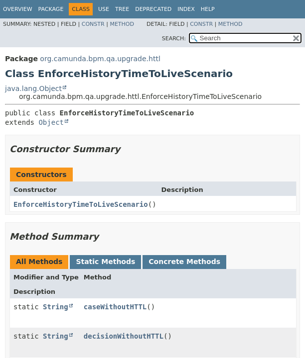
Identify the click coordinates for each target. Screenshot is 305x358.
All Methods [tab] (39, 262)
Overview (17, 9)
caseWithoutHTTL (115, 307)
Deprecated (153, 9)
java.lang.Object (33, 88)
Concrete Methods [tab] (184, 262)
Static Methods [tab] (105, 262)
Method (122, 24)
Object (51, 122)
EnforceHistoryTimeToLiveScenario (80, 204)
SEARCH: (174, 38)
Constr (93, 24)
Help (208, 9)
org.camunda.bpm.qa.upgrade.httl (100, 59)
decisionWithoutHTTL (123, 336)
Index (185, 9)
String (55, 307)
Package (51, 9)
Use (103, 9)
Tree (122, 9)
